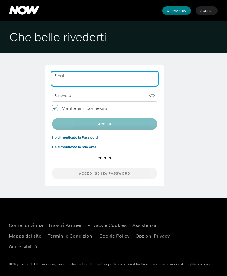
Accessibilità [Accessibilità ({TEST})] (23, 246)
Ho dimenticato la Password (75, 137)
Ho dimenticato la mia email (75, 147)
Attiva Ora (176, 11)
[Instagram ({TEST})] (212, 243)
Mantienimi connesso (84, 108)
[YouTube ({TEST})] (212, 227)
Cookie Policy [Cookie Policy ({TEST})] (114, 236)
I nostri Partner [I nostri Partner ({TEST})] (65, 225)
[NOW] (24, 11)
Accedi (206, 11)
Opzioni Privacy (152, 235)
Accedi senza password (104, 173)
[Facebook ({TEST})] (197, 227)
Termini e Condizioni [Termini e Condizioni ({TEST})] (70, 236)
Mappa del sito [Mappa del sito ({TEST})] (25, 236)
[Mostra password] (152, 95)
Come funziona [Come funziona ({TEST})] (26, 225)
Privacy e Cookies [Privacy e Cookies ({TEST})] (107, 225)
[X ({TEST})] (197, 243)
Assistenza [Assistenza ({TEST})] (144, 225)
